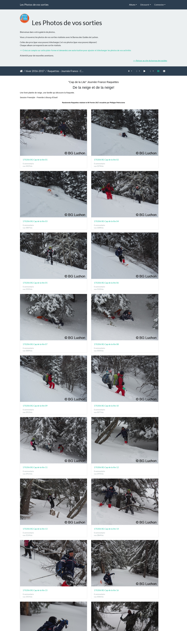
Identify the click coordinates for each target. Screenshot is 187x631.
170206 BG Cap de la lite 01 (35, 136)
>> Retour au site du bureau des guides (150, 60)
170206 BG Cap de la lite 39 (110, 482)
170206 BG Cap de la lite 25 (35, 367)
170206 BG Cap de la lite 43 (110, 520)
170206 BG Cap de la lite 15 (110, 251)
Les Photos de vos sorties (34, 4)
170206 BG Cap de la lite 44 (148, 520)
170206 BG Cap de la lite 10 (72, 213)
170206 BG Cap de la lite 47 (110, 558)
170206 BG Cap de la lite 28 (148, 367)
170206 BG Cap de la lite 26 (72, 367)
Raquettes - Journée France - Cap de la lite (65, 71)
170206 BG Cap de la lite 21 (35, 328)
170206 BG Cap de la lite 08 (148, 175)
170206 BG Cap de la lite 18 (72, 290)
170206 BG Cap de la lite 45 (35, 558)
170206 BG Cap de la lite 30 (72, 405)
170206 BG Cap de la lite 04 (148, 136)
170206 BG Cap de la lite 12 (148, 213)
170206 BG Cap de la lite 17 (35, 290)
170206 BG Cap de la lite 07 (110, 175)
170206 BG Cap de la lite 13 (35, 251)
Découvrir (144, 4)
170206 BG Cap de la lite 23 (110, 328)
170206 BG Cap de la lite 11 (110, 213)
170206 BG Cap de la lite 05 (35, 175)
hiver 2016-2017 (35, 71)
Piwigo (99, 625)
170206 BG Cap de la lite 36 (148, 443)
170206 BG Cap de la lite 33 (35, 443)
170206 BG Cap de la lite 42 (72, 520)
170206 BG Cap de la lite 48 (148, 558)
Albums (132, 4)
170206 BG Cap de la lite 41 (35, 520)
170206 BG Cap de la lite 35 (110, 443)
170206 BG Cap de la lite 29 (35, 405)
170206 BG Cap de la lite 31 (110, 405)
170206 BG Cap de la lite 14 (72, 251)
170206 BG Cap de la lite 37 (35, 482)
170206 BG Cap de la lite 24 (148, 328)
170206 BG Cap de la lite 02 (72, 136)
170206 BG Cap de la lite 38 (72, 482)
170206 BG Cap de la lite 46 (72, 558)
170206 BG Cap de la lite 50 (72, 597)
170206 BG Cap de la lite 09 (35, 213)
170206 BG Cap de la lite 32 (148, 405)
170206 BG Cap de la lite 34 (72, 443)
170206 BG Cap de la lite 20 (148, 290)
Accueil (21, 71)
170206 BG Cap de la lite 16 (148, 251)
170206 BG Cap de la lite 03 (110, 136)
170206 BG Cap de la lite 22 (72, 328)
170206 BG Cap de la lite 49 (35, 597)
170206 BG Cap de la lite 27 (110, 367)
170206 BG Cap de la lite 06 (72, 175)
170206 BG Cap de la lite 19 (110, 290)
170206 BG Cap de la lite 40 (148, 482)
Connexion (159, 4)
